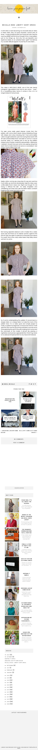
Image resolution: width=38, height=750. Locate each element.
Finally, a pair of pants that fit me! (26, 545)
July (8, 667)
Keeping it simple (10, 658)
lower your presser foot (8, 747)
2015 (8, 687)
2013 (8, 692)
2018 (8, 680)
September (10, 665)
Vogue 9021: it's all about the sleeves (26, 501)
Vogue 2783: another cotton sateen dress (26, 634)
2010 (8, 699)
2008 (8, 704)
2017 (8, 682)
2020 (8, 675)
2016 (8, 685)
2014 (8, 689)
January (9, 672)
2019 (8, 677)
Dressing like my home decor (14, 660)
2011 (8, 696)
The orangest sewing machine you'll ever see (26, 531)
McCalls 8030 (15, 87)
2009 (8, 701)
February (10, 670)
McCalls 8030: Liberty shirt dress (15, 662)
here (8, 36)
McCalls (12, 384)
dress (6, 384)
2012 (8, 694)
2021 (8, 654)
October (9, 656)
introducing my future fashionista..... (26, 619)
